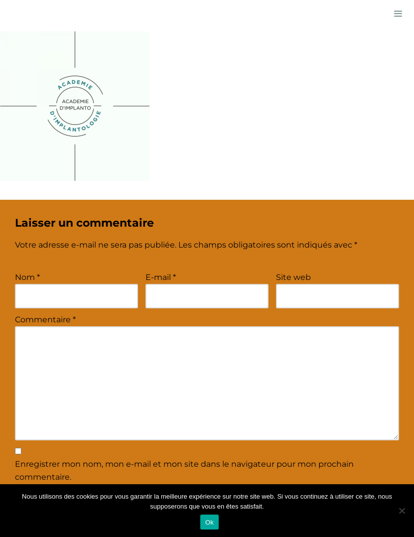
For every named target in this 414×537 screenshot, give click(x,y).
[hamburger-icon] (398, 13)
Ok (209, 522)
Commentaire (45, 319)
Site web (293, 277)
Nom (27, 277)
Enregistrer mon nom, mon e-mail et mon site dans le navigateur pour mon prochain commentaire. (184, 470)
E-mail (160, 277)
